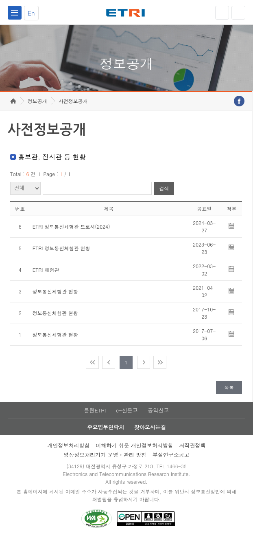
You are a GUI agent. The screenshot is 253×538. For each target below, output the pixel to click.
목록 (229, 387)
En (31, 13)
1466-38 (177, 466)
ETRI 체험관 (46, 269)
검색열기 (238, 13)
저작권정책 (192, 445)
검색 (164, 188)
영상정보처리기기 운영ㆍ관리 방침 (104, 455)
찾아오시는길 (150, 427)
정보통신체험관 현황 (55, 291)
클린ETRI (95, 410)
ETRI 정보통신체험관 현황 (61, 248)
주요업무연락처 (105, 427)
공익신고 (158, 410)
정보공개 (37, 100)
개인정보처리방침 (68, 445)
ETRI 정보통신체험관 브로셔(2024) (71, 226)
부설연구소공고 (171, 455)
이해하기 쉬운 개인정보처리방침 (134, 445)
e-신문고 (127, 410)
